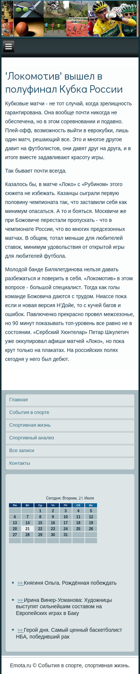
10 (65, 517)
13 (15, 523)
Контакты (19, 463)
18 (78, 523)
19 (91, 523)
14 (27, 523)
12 (91, 517)
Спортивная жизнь (30, 425)
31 (65, 535)
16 (53, 523)
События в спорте (29, 412)
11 (78, 517)
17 (65, 523)
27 (15, 535)
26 (91, 529)
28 (27, 535)
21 (27, 529)
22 (40, 529)
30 (53, 535)
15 (40, 523)
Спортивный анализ (31, 438)
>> (21, 583)
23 (53, 529)
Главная (18, 400)
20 (15, 529)
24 (65, 529)
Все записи (21, 450)
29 (40, 535)
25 (78, 529)
